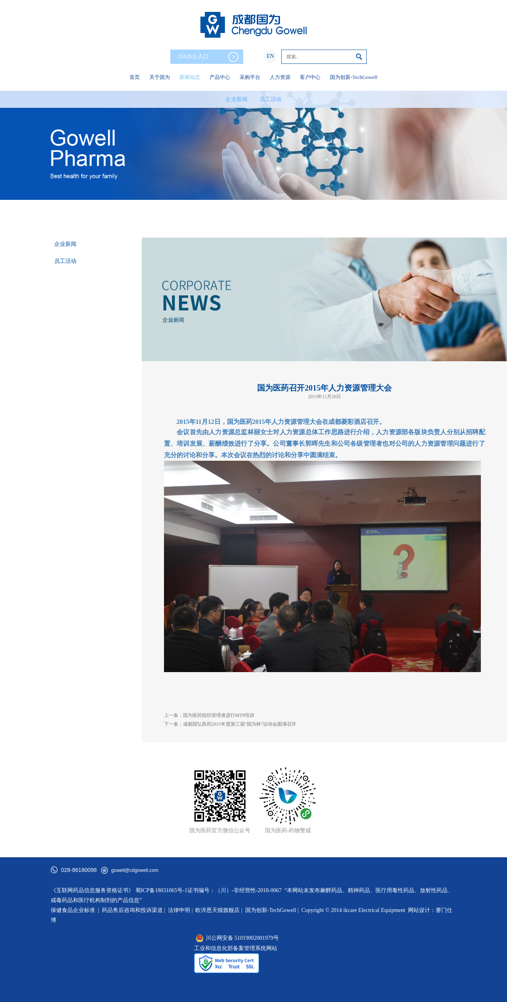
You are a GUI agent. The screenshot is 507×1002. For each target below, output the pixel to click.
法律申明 (179, 910)
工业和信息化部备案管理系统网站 (235, 948)
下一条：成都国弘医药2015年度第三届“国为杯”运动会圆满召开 (230, 724)
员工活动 (270, 99)
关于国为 (159, 77)
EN (270, 56)
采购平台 (250, 77)
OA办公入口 (208, 57)
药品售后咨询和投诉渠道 (133, 910)
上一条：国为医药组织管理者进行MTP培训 (209, 715)
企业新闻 (236, 99)
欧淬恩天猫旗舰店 (217, 910)
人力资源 (280, 77)
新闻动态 (189, 77)
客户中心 (310, 77)
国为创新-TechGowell (353, 77)
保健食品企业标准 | (75, 910)
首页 (135, 77)
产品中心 (220, 77)
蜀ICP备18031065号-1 (161, 890)
